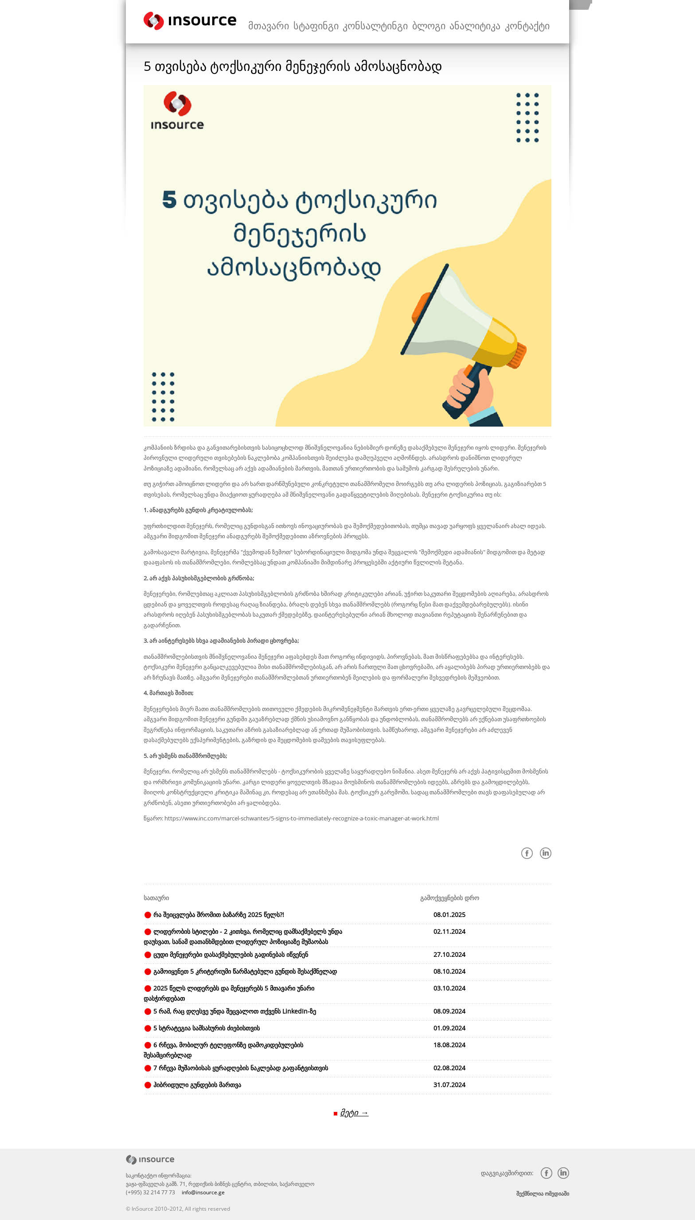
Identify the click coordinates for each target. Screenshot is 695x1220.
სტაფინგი (362, 21)
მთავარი (323, 21)
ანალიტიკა (489, 21)
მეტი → (354, 1111)
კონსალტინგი (408, 21)
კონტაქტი (531, 21)
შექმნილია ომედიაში (542, 1192)
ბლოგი (451, 21)
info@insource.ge (203, 1191)
